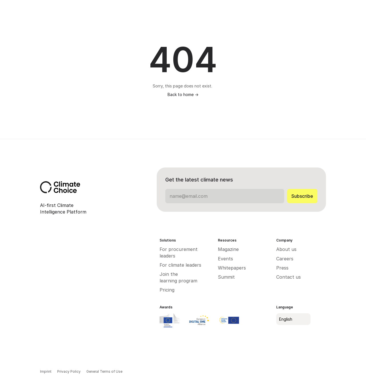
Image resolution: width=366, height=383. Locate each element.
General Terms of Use (104, 371)
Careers (284, 259)
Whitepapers (232, 268)
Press (282, 268)
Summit (226, 277)
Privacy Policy (69, 371)
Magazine (228, 249)
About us (286, 249)
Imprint (45, 371)
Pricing (167, 290)
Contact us (288, 277)
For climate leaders (180, 265)
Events (225, 259)
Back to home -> (183, 94)
